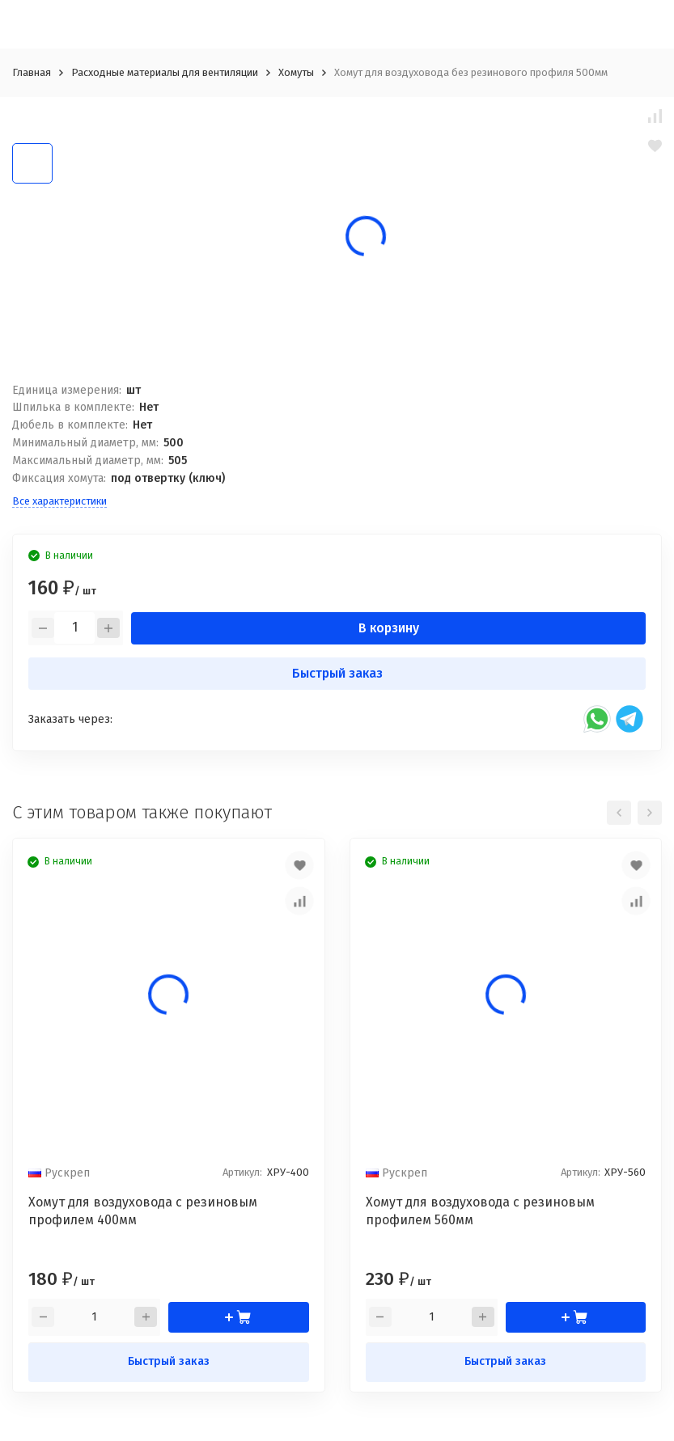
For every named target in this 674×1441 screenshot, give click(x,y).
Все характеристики (59, 501)
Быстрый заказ (337, 673)
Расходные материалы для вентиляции (164, 72)
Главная (31, 72)
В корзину (388, 628)
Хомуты (296, 72)
